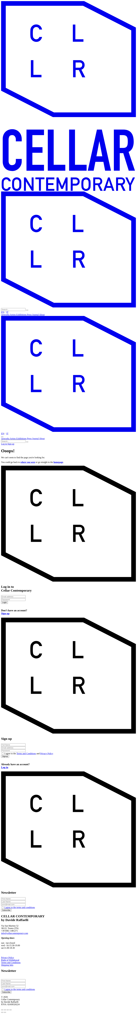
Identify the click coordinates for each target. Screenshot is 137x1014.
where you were (27, 462)
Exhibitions (21, 314)
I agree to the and (28, 753)
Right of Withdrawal (10, 960)
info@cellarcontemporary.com (14, 933)
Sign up (10, 444)
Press (29, 314)
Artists (13, 314)
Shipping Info (7, 965)
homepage (58, 462)
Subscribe (6, 910)
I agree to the (19, 907)
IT (7, 312)
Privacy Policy (46, 753)
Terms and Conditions (26, 753)
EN (2, 312)
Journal (35, 314)
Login (4, 602)
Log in (4, 444)
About (42, 314)
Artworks (5, 314)
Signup (5, 756)
